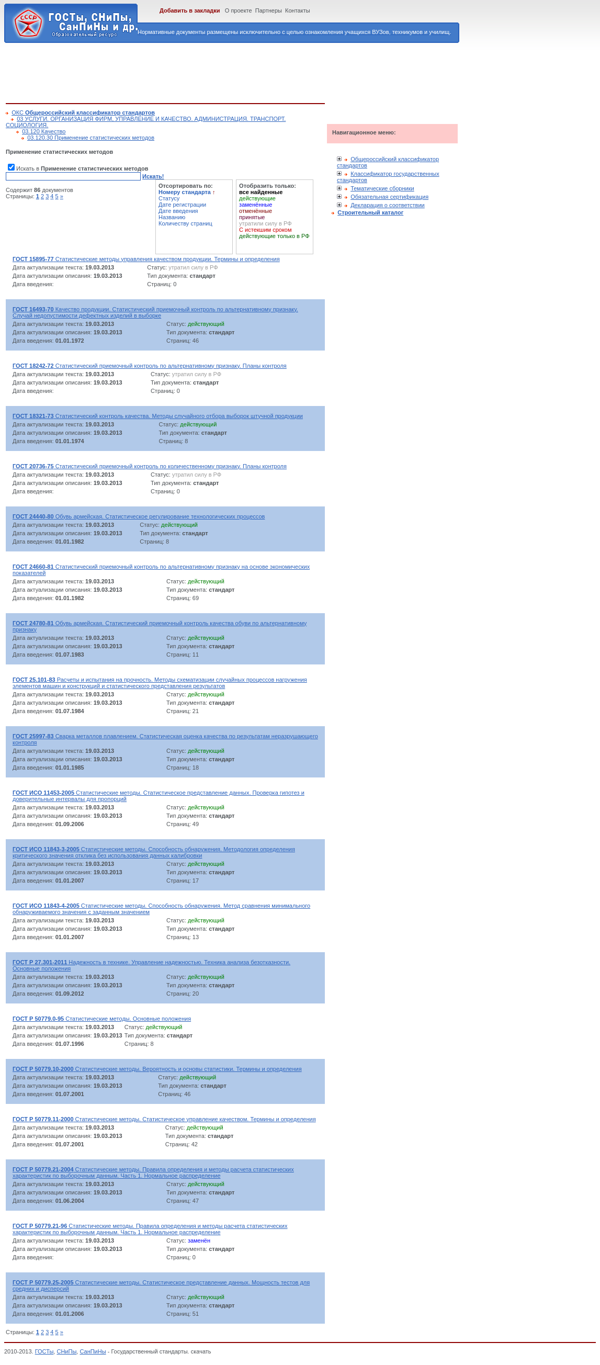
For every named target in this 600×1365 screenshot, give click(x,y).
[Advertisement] (196, 71)
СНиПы (66, 1351)
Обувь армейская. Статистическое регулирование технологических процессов (139, 516)
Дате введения (178, 211)
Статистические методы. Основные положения (102, 1019)
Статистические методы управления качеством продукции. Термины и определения (146, 259)
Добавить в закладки (190, 10)
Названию (172, 217)
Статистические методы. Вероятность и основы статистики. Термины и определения (157, 1069)
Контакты (297, 10)
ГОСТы (44, 1351)
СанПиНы (93, 1351)
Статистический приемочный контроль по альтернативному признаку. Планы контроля (150, 366)
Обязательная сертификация (389, 197)
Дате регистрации (182, 204)
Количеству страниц (185, 223)
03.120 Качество (43, 131)
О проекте (238, 10)
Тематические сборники (382, 188)
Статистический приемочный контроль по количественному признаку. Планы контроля (150, 466)
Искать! (153, 176)
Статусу (169, 198)
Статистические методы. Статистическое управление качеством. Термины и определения (164, 1119)
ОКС (83, 112)
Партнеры (268, 10)
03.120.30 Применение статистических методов (90, 137)
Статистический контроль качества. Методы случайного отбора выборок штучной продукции (158, 416)
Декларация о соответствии (387, 205)
